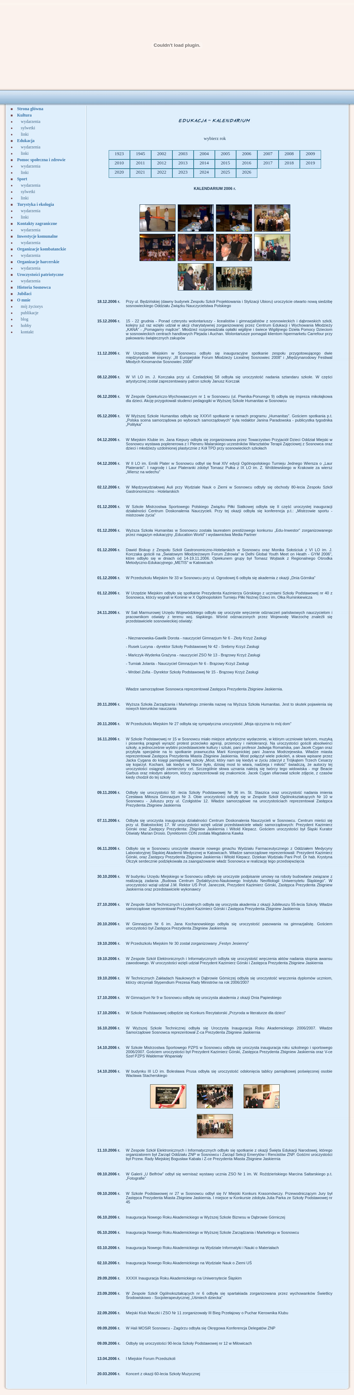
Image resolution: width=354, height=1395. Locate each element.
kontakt (27, 331)
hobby (26, 325)
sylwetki (28, 127)
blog (24, 319)
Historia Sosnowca (34, 287)
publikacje (30, 312)
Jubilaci (24, 293)
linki (25, 134)
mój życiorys (32, 306)
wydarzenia (30, 121)
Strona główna (30, 108)
